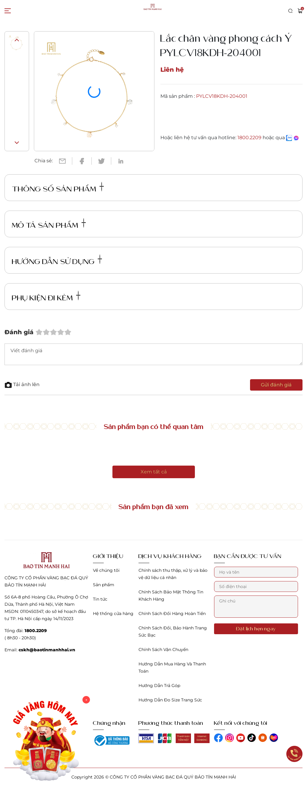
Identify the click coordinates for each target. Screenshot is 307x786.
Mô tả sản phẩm (48, 224)
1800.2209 (249, 137)
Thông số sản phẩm (57, 188)
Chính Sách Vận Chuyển (163, 649)
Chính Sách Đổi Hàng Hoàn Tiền (172, 613)
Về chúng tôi (106, 570)
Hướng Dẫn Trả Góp (159, 685)
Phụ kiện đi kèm (45, 296)
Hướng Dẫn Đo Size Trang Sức (170, 700)
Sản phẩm (103, 584)
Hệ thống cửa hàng (113, 613)
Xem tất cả (154, 472)
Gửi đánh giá (276, 385)
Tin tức (100, 599)
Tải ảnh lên (22, 384)
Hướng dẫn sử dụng (56, 260)
